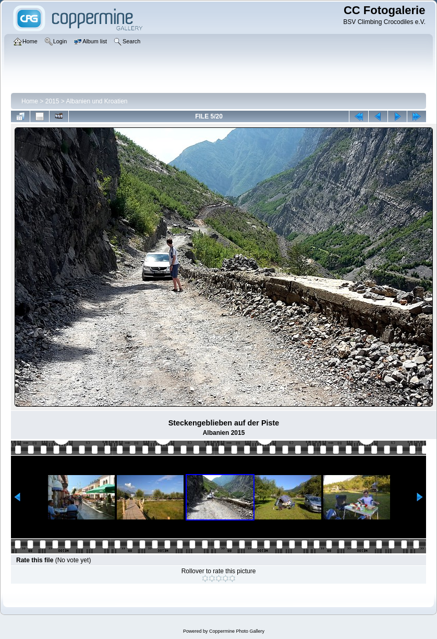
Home (29, 101)
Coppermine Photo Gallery (236, 631)
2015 (52, 101)
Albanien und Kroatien (96, 101)
